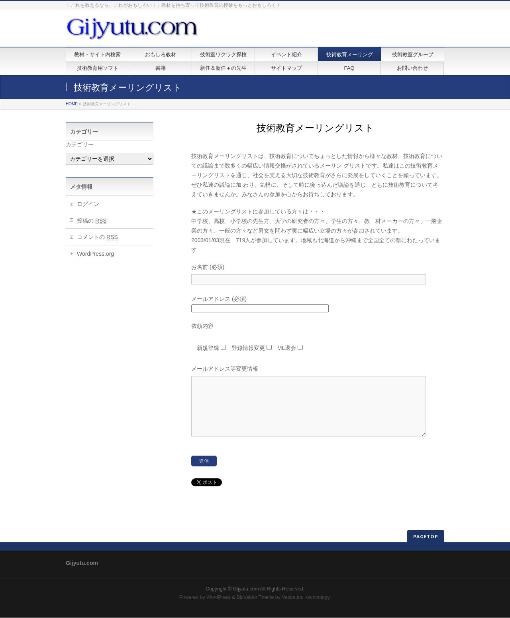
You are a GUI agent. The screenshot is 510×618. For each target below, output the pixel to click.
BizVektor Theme (255, 597)
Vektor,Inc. (293, 597)
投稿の (92, 220)
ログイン (88, 204)
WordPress (218, 597)
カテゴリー (80, 144)
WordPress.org (95, 254)
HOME (72, 104)
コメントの (97, 237)
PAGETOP (425, 536)
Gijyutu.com (246, 589)
